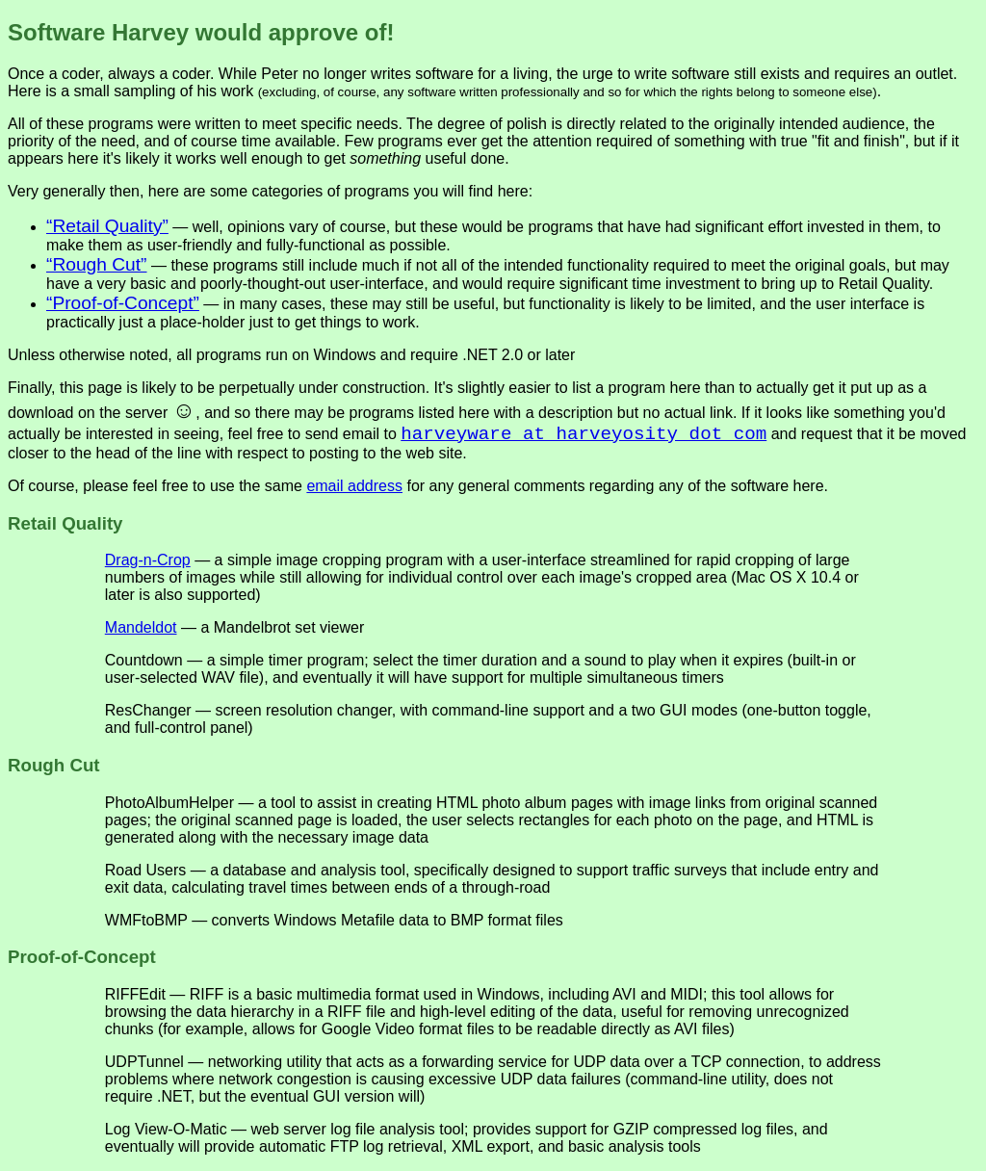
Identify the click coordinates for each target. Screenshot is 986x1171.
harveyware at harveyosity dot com (583, 434)
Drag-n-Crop (148, 560)
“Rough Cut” (96, 264)
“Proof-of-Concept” (122, 303)
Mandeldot (141, 627)
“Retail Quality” (107, 226)
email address (354, 486)
